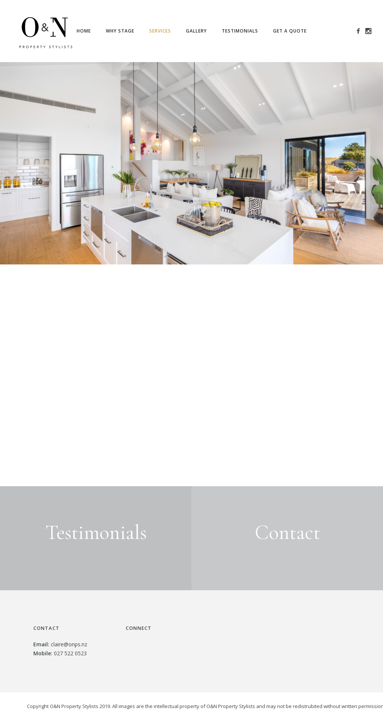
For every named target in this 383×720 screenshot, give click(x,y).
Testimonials (240, 31)
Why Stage (120, 31)
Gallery (196, 31)
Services (160, 31)
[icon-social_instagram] (368, 31)
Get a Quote (290, 31)
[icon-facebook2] (360, 31)
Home (84, 31)
